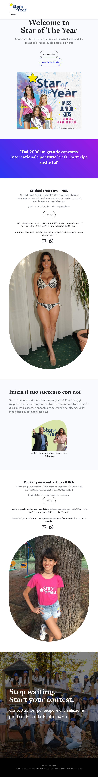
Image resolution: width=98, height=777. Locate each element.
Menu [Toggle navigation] (14, 15)
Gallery (49, 214)
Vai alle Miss (49, 54)
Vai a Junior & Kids (50, 62)
